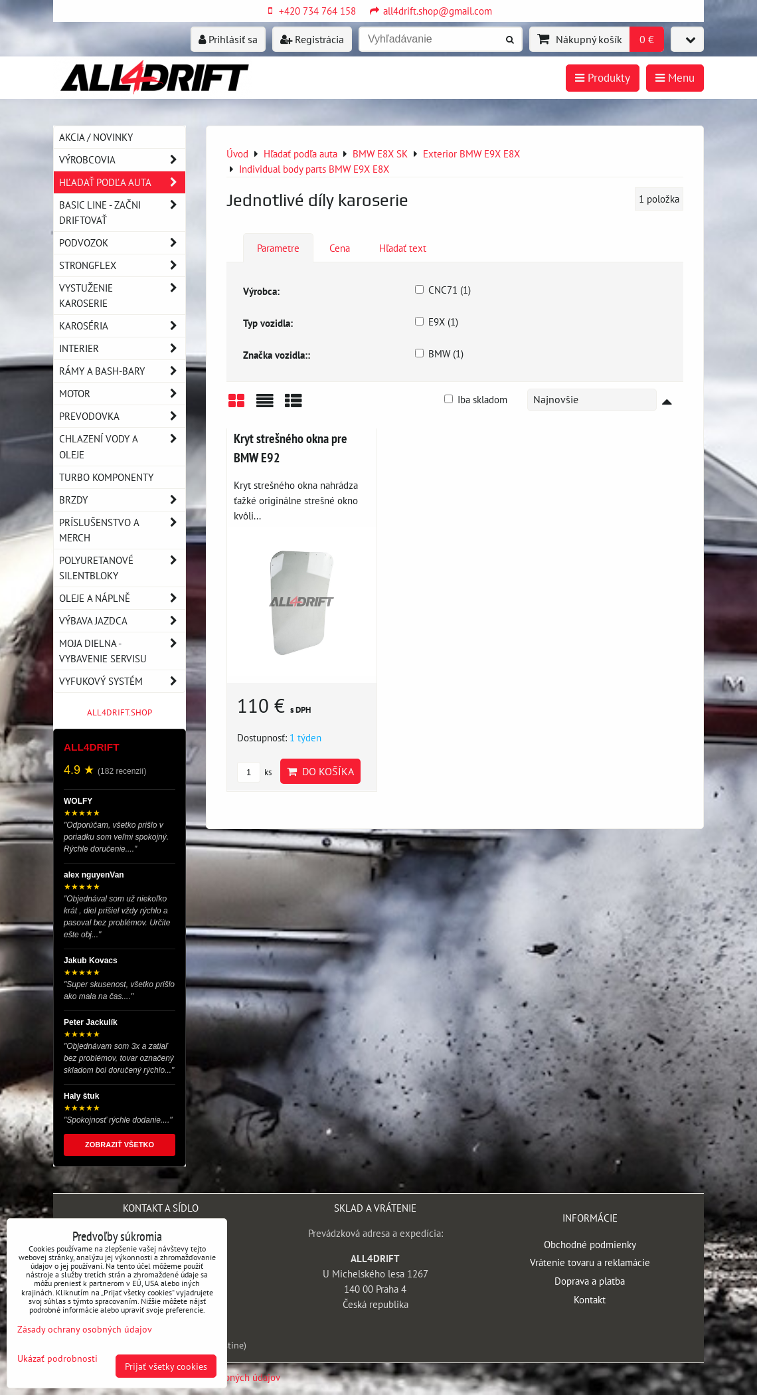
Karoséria (122, 326)
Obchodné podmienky (590, 1244)
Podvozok (122, 243)
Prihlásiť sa (228, 39)
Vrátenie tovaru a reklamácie (590, 1262)
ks (254, 772)
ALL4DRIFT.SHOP (119, 712)
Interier (122, 348)
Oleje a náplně (122, 598)
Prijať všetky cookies (166, 1366)
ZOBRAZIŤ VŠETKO (119, 1145)
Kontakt (590, 1299)
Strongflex (122, 265)
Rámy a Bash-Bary (122, 371)
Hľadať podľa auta (122, 182)
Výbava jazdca (122, 621)
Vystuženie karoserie (122, 295)
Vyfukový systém (122, 681)
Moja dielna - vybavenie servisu (122, 651)
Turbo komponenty (106, 477)
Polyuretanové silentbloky (122, 568)
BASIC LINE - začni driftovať (122, 212)
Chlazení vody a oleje (122, 446)
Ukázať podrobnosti (57, 1358)
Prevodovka (122, 416)
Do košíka (320, 771)
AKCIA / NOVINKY (96, 136)
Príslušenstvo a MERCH (122, 530)
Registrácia (312, 39)
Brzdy (122, 500)
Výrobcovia (122, 160)
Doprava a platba (589, 1280)
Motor (122, 394)
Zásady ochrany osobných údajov (84, 1329)
